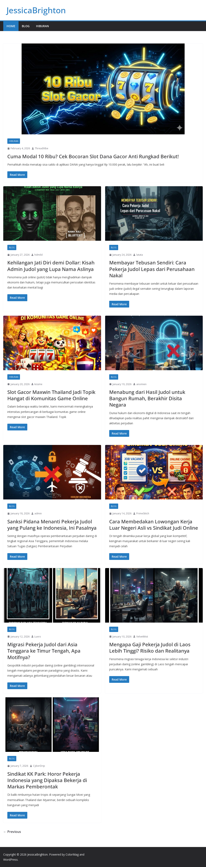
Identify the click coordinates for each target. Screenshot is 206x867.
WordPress (10, 859)
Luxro (37, 636)
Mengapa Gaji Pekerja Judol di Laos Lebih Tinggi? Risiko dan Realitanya (150, 647)
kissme (38, 384)
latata (139, 254)
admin (38, 513)
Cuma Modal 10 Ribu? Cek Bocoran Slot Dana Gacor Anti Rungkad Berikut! (93, 156)
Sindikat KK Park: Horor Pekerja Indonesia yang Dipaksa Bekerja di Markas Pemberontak (47, 780)
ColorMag (72, 854)
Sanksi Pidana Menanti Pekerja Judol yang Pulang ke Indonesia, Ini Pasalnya (52, 524)
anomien (141, 384)
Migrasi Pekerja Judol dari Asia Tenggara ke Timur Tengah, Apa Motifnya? (43, 650)
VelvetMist (142, 636)
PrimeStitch (142, 513)
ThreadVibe (41, 148)
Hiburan (42, 26)
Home (11, 26)
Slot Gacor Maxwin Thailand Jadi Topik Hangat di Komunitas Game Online (51, 395)
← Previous (12, 831)
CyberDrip (39, 766)
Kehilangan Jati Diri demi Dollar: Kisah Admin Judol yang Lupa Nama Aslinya (51, 265)
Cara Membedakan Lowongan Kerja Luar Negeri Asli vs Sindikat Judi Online (153, 524)
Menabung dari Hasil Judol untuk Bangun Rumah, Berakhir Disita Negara (147, 398)
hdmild (38, 254)
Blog (26, 26)
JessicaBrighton (36, 10)
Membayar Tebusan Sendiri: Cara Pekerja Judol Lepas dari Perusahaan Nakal (152, 269)
